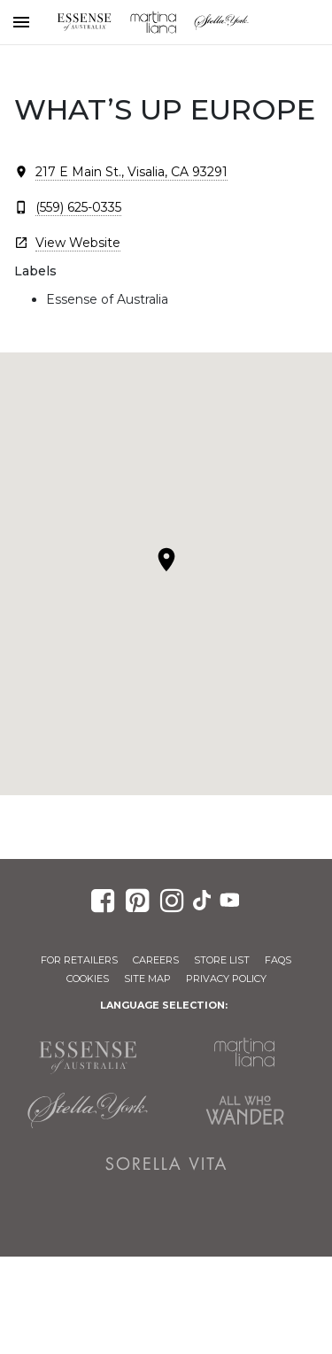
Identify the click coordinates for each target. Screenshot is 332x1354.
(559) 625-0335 (78, 207)
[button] (166, 559)
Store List (222, 960)
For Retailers (79, 960)
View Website (77, 243)
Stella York (222, 22)
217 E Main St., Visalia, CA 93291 (131, 172)
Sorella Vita (166, 1163)
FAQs (278, 960)
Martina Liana (153, 22)
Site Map (147, 978)
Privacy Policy (226, 978)
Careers (156, 960)
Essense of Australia (84, 22)
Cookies (87, 978)
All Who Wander (245, 1110)
